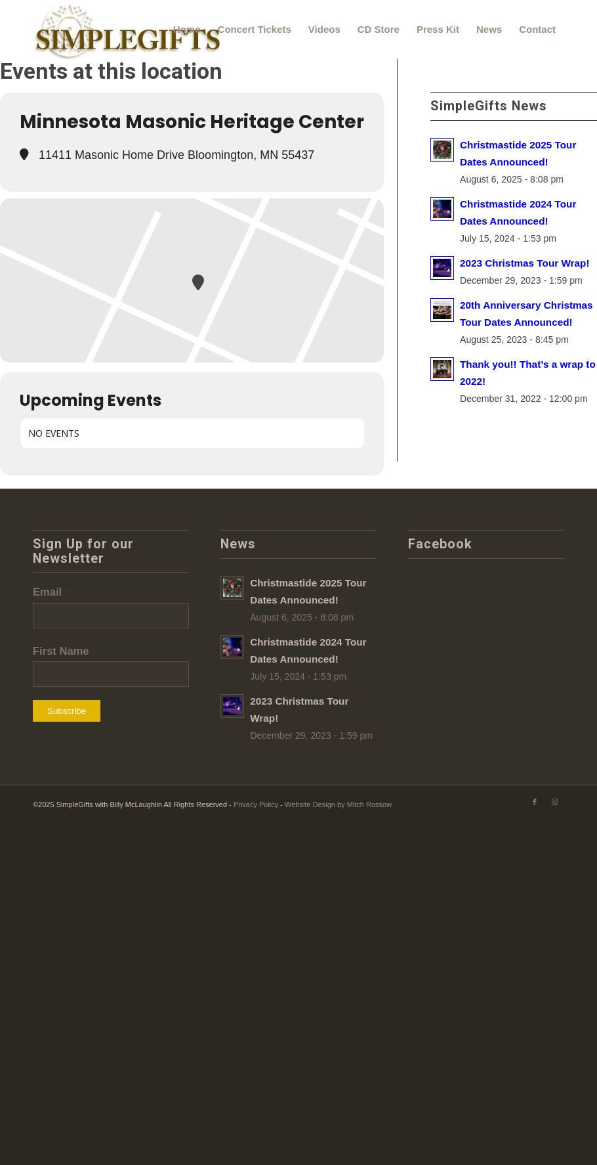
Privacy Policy (256, 804)
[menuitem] (187, 29)
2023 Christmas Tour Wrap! (525, 263)
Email (50, 592)
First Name (61, 651)
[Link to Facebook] (535, 802)
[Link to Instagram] (554, 802)
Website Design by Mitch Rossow (338, 804)
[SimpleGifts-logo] (129, 29)
